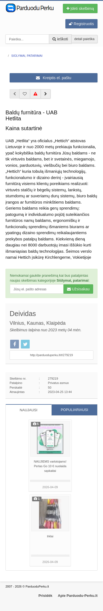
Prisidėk (45, 596)
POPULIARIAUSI (74, 410)
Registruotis (81, 24)
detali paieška (84, 39)
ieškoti (60, 39)
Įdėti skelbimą (80, 8)
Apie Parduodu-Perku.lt (78, 596)
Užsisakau (78, 289)
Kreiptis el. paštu (53, 78)
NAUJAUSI (28, 410)
